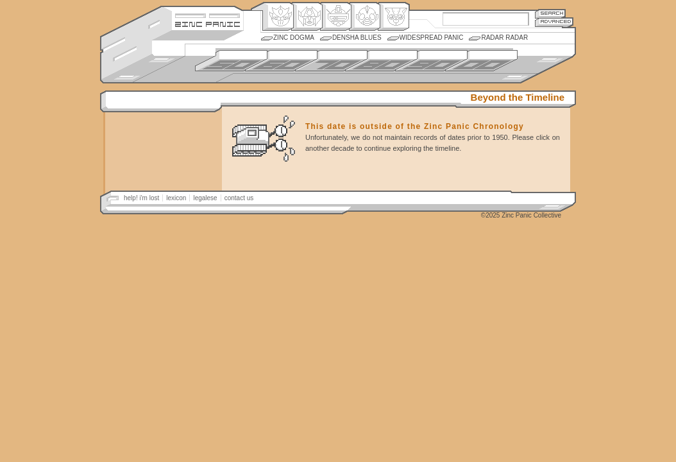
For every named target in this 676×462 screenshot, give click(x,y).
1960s (281, 61)
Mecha (336, 16)
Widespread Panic (432, 37)
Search (550, 13)
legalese (205, 197)
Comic (393, 16)
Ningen (365, 16)
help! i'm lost (141, 197)
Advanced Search (554, 22)
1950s (231, 61)
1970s (331, 61)
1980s (381, 61)
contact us (239, 197)
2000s (481, 61)
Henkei (307, 16)
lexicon (176, 197)
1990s (431, 61)
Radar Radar (504, 37)
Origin (278, 16)
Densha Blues (357, 37)
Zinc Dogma (293, 37)
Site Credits (207, 14)
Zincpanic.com (207, 23)
